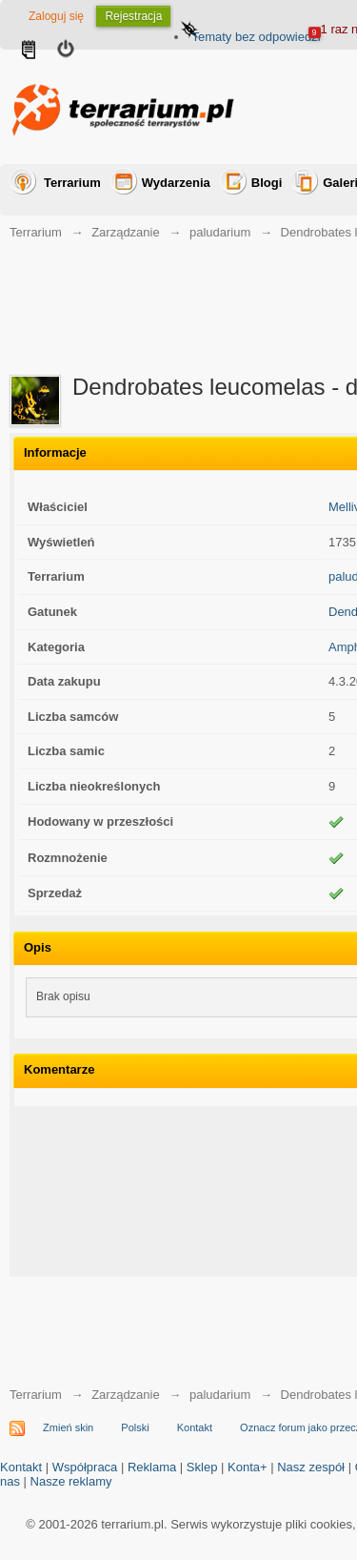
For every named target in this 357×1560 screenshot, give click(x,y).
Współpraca (85, 1467)
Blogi (267, 182)
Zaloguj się (56, 16)
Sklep (202, 1467)
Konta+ (248, 1467)
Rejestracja (133, 16)
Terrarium (72, 182)
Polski (135, 1427)
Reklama (152, 1467)
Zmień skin (68, 1427)
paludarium (219, 232)
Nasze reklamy (71, 1481)
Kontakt (194, 1427)
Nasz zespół (311, 1467)
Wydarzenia (176, 182)
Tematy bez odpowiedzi (255, 37)
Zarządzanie (125, 232)
